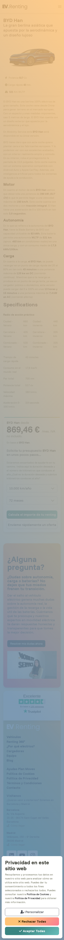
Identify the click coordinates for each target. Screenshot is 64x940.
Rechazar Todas (32, 921)
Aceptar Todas (32, 931)
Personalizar (32, 912)
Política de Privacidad (27, 898)
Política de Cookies (38, 894)
